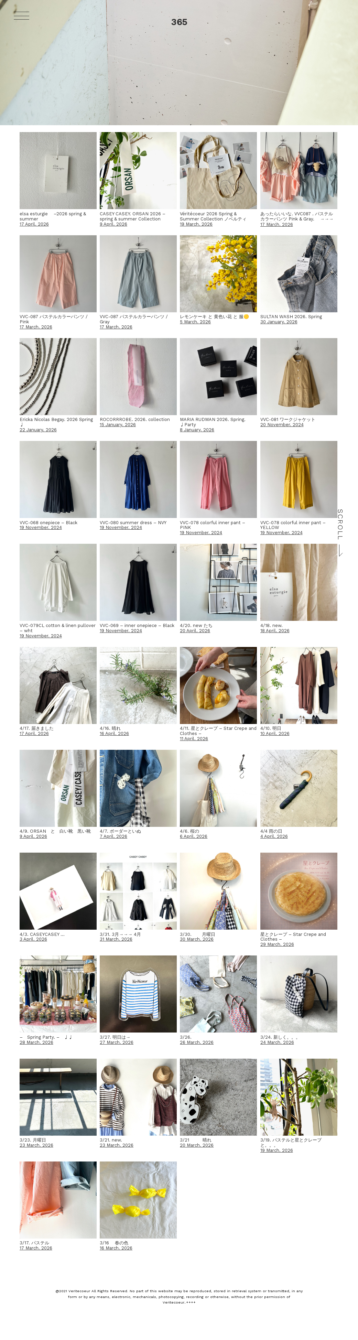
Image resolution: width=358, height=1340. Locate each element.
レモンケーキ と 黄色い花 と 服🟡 (214, 316)
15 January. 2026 (118, 424)
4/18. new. (271, 625)
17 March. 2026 (276, 224)
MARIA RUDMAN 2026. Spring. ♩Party (213, 422)
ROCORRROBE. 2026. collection (135, 419)
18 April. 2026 (275, 630)
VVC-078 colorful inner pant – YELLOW (293, 525)
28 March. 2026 (36, 1042)
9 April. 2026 (113, 224)
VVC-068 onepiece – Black (48, 522)
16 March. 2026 (116, 1248)
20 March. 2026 (197, 1145)
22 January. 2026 (38, 429)
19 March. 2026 (196, 224)
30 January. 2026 (278, 321)
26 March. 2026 (197, 1042)
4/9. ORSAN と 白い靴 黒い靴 (55, 831)
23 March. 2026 (36, 1145)
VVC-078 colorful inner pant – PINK (212, 525)
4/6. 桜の (189, 831)
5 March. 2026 (195, 321)
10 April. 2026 (275, 733)
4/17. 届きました (37, 728)
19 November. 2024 (41, 527)
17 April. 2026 (34, 224)
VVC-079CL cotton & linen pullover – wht (58, 628)
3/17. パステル (34, 1242)
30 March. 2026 (197, 939)
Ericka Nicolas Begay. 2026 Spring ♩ (56, 422)
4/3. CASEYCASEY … (42, 934)
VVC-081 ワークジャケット (287, 419)
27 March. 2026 (116, 1042)
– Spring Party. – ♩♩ (46, 1037)
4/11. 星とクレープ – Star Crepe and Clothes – (218, 731)
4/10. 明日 (270, 728)
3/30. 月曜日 (197, 934)
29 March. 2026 (277, 944)
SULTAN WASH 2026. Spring (291, 316)
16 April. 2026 (114, 733)
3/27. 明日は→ (115, 1037)
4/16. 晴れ (110, 728)
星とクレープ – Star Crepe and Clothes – (293, 937)
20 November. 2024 (282, 424)
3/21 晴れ (195, 1140)
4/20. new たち (196, 625)
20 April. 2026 (195, 630)
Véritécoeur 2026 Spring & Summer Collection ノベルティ (213, 216)
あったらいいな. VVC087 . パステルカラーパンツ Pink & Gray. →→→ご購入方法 (297, 219)
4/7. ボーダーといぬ (120, 831)
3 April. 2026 (33, 939)
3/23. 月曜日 (33, 1140)
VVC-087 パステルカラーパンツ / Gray (134, 319)
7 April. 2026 (113, 836)
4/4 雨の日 (271, 831)
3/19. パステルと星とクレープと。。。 (291, 1142)
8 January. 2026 (197, 429)
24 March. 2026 (277, 1042)
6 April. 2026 (193, 836)
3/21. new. (111, 1140)
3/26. (186, 1037)
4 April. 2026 (274, 836)
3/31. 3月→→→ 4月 (120, 934)
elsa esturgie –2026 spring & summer (53, 216)
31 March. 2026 (116, 939)
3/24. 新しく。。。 (280, 1037)
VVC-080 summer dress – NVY (133, 522)
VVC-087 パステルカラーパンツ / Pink (54, 319)
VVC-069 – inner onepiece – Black (137, 625)
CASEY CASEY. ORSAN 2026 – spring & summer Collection (132, 216)
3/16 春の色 (114, 1242)
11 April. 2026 (194, 738)
